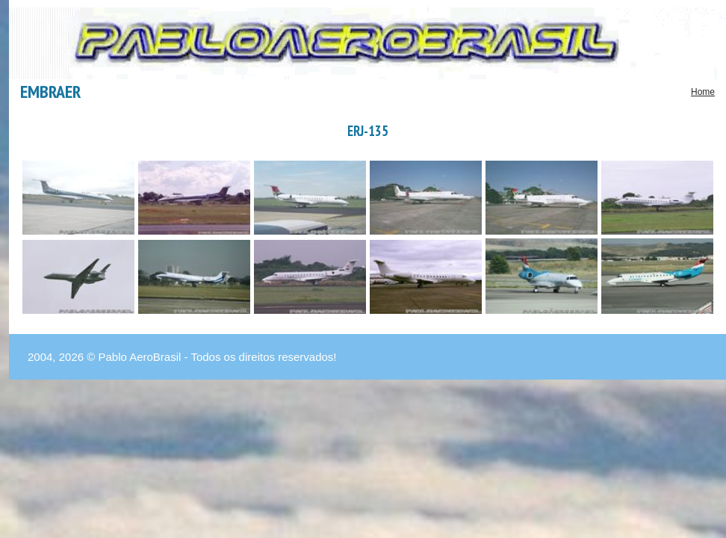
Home (703, 92)
